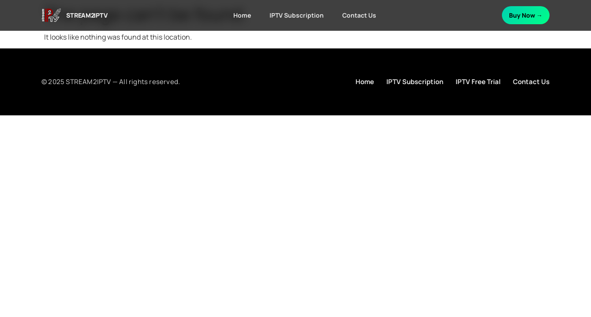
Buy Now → (525, 15)
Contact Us (359, 15)
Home (242, 15)
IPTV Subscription (296, 15)
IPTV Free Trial (478, 81)
